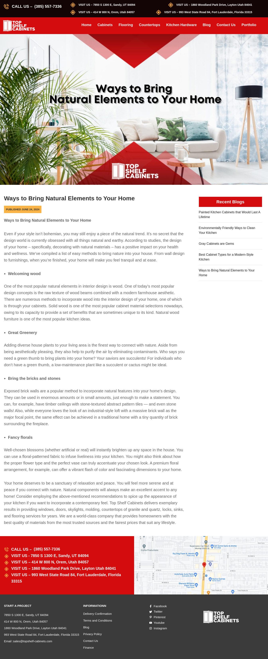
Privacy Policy (92, 634)
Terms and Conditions (97, 620)
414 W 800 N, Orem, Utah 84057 (26, 621)
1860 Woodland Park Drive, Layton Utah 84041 (35, 628)
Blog (207, 25)
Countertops (149, 25)
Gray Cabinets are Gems (216, 243)
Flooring (126, 25)
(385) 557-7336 (48, 6)
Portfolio (248, 25)
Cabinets (105, 25)
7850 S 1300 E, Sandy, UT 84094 (26, 615)
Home (86, 25)
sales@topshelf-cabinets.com (32, 641)
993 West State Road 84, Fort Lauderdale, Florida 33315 (41, 634)
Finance (88, 647)
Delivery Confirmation (97, 613)
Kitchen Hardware (181, 25)
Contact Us (226, 25)
